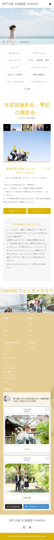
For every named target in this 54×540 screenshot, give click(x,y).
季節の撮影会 (39, 74)
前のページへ (15, 211)
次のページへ (38, 211)
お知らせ (6, 335)
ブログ (30, 335)
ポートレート (15, 60)
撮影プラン (31, 323)
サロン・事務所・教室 (39, 60)
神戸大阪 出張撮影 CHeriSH (20, 3)
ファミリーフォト (39, 67)
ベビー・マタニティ (15, 82)
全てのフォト (15, 53)
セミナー (15, 67)
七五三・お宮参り (15, 74)
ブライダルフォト (39, 82)
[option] (15, 127)
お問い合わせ (32, 347)
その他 (27, 89)
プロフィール (39, 53)
